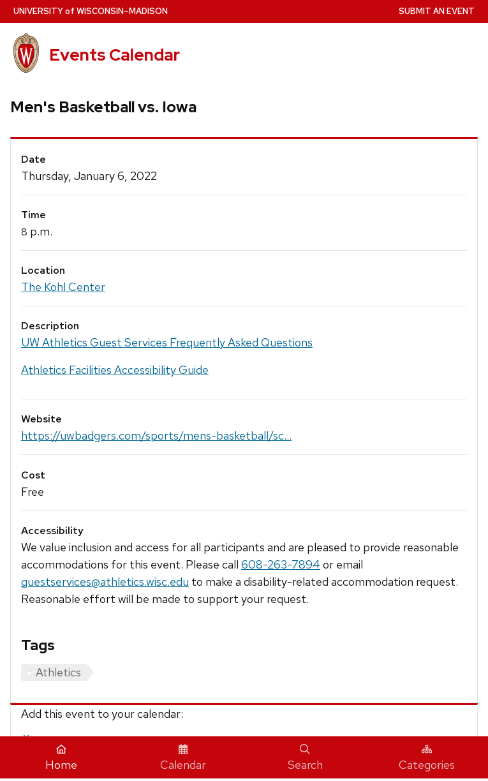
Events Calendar (114, 55)
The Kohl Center (63, 286)
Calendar (183, 758)
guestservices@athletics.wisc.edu (105, 581)
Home (61, 758)
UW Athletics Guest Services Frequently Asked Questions (167, 342)
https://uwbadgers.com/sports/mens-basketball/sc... (156, 435)
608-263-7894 (280, 564)
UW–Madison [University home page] (90, 11)
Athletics (58, 672)
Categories (427, 758)
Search (305, 758)
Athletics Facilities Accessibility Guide (115, 369)
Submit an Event (437, 11)
